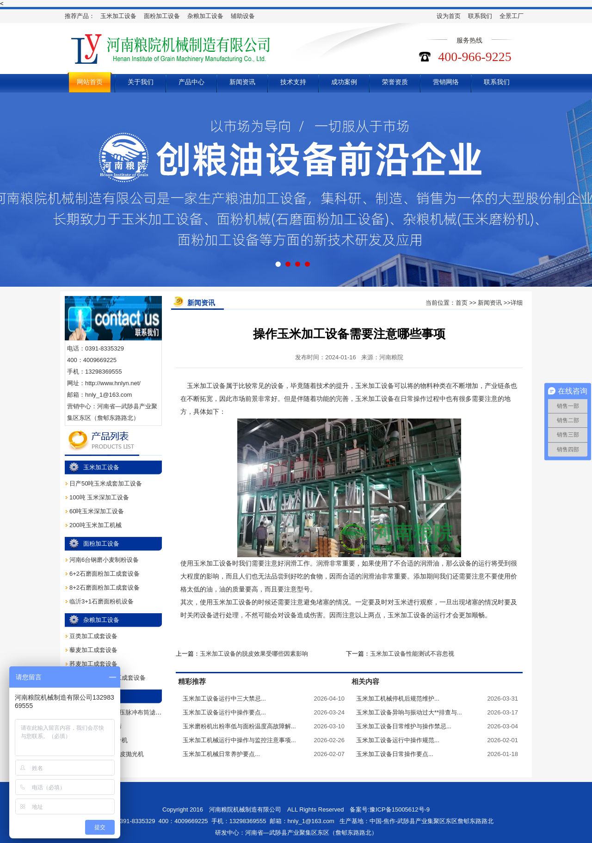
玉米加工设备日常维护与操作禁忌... (403, 726)
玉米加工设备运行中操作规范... (397, 740)
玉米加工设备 (118, 15)
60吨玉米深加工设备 (96, 511)
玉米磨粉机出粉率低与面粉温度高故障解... (239, 726)
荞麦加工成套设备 (93, 663)
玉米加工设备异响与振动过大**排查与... (409, 712)
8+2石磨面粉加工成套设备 (104, 587)
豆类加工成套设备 (93, 636)
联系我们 (480, 15)
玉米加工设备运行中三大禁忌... (224, 698)
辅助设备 (243, 15)
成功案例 (344, 82)
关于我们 (141, 82)
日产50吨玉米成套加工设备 (105, 483)
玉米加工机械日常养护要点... (221, 754)
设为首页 (449, 15)
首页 (462, 302)
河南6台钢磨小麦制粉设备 (104, 559)
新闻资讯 (242, 82)
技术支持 (293, 82)
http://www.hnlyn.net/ (113, 383)
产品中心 (191, 82)
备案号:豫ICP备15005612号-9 (390, 809)
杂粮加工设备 (205, 15)
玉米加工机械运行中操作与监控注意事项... (239, 740)
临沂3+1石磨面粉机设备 (101, 601)
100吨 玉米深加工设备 (99, 497)
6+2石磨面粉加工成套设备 (104, 573)
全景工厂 (512, 15)
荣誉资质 (395, 82)
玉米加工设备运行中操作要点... (224, 712)
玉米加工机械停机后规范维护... (397, 698)
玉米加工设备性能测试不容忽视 (412, 653)
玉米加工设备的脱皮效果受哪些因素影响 (254, 653)
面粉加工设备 (162, 15)
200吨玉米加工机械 (95, 525)
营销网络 (446, 82)
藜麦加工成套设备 (93, 649)
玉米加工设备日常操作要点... (394, 754)
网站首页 (90, 82)
